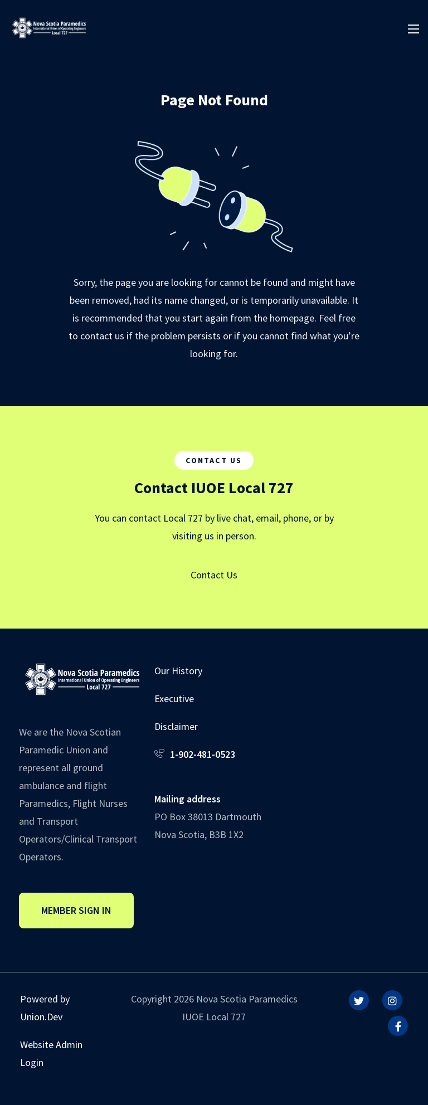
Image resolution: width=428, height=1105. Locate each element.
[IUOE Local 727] (49, 26)
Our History (178, 670)
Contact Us (214, 574)
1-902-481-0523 (202, 754)
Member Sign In (76, 910)
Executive (174, 698)
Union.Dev (41, 1016)
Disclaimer (176, 726)
